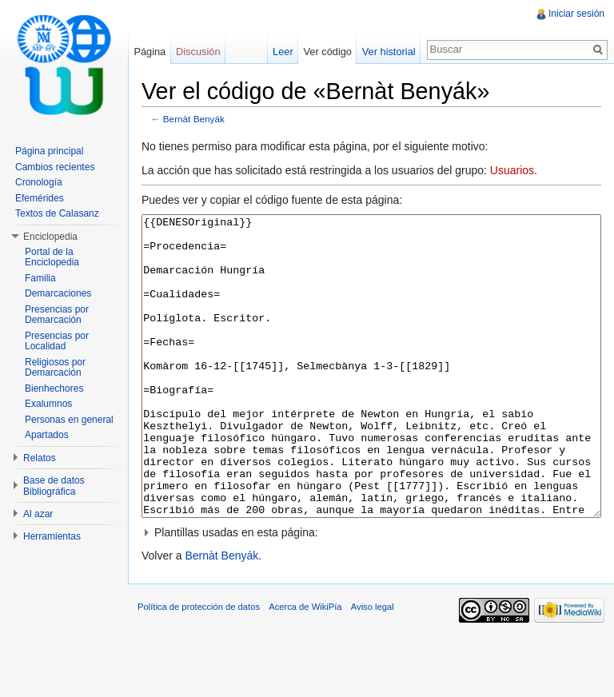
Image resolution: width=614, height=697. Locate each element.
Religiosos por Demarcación (55, 367)
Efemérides (39, 198)
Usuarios (512, 170)
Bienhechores (54, 388)
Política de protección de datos (199, 666)
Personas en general (69, 419)
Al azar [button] (38, 514)
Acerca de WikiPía (305, 666)
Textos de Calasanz (57, 213)
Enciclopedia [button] (50, 236)
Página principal (49, 151)
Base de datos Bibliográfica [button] (54, 486)
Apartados (47, 434)
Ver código (327, 52)
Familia (40, 278)
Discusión (198, 52)
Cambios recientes (54, 167)
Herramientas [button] (52, 536)
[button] (371, 592)
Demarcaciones (58, 293)
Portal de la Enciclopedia (52, 257)
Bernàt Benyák (194, 119)
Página (149, 52)
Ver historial (389, 52)
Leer (283, 52)
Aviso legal (372, 666)
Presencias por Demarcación (57, 315)
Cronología (38, 182)
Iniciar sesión (576, 13)
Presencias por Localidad (57, 341)
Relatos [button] (39, 458)
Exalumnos (48, 403)
